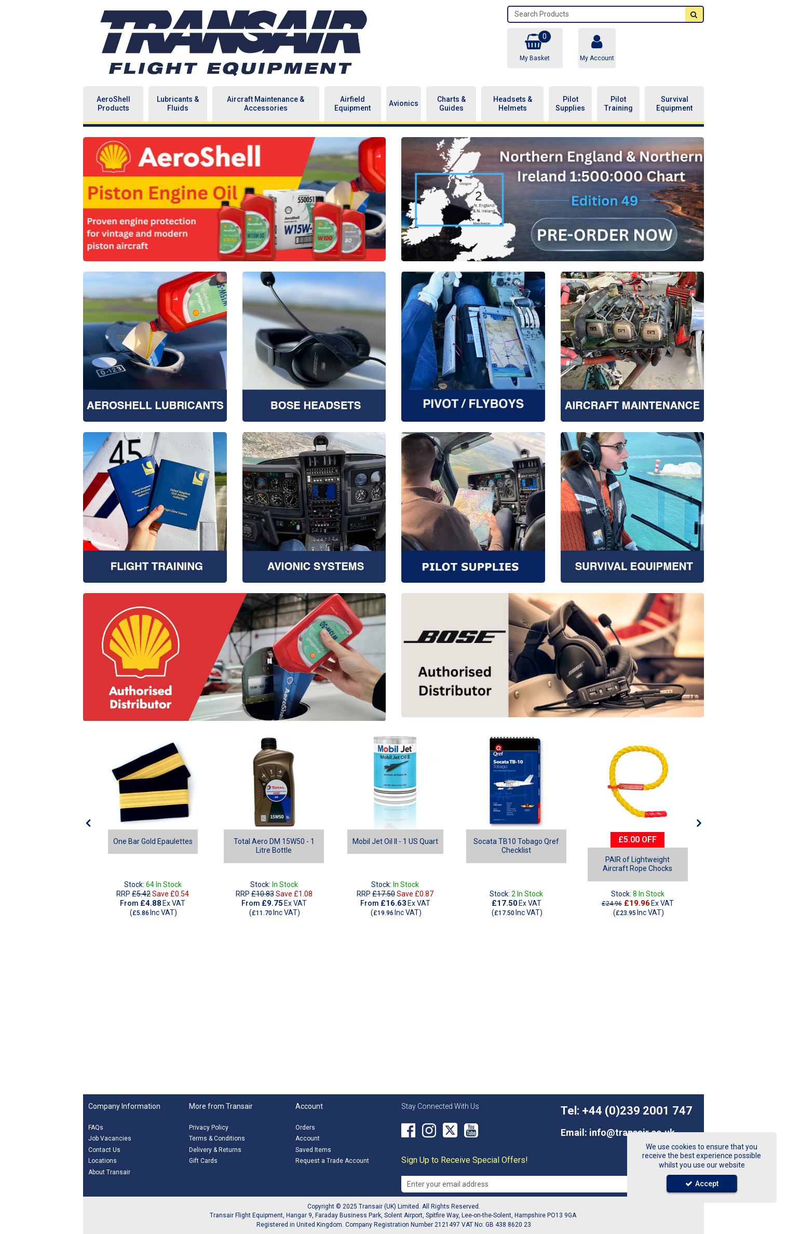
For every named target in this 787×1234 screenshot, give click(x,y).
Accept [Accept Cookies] (701, 1183)
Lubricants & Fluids (178, 104)
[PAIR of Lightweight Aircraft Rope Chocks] (638, 868)
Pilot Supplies (570, 104)
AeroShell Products (113, 104)
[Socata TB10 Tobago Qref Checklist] (516, 782)
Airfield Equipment (352, 104)
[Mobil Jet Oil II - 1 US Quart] (395, 782)
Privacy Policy (208, 1127)
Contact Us (104, 1149)
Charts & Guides (451, 104)
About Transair (109, 1172)
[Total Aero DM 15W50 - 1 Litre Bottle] (274, 850)
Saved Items (313, 1149)
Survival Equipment (674, 104)
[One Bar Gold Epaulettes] (152, 782)
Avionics (403, 103)
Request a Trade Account (332, 1160)
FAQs (95, 1127)
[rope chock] (637, 782)
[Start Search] (694, 14)
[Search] (596, 14)
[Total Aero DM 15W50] (274, 782)
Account (307, 1138)
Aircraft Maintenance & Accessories (265, 104)
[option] (234, 199)
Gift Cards (203, 1160)
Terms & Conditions (217, 1138)
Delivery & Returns (215, 1149)
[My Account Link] (597, 48)
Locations (102, 1160)
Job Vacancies (109, 1138)
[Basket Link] (534, 48)
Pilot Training (618, 104)
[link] (408, 1130)
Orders (305, 1127)
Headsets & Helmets (512, 104)
